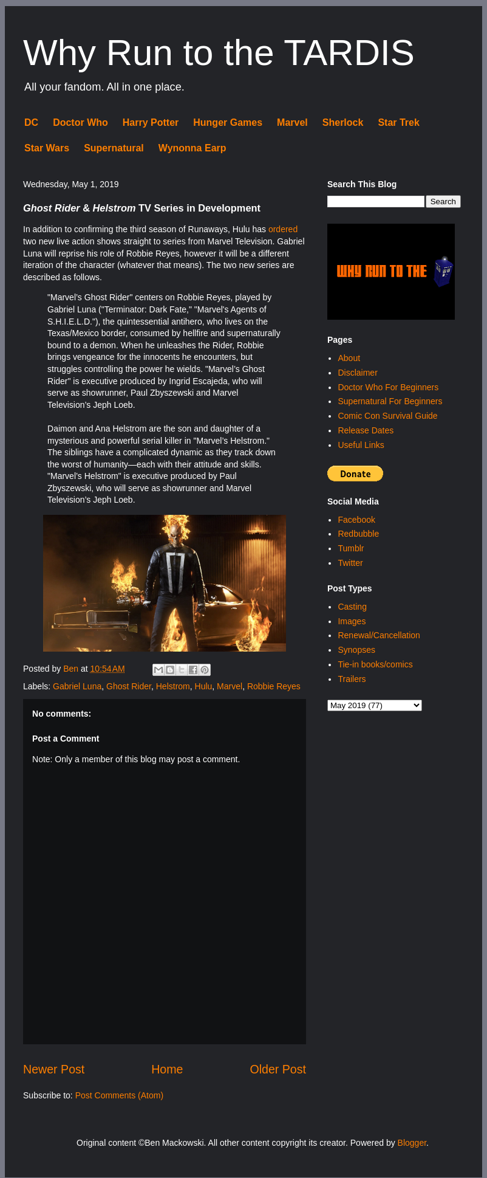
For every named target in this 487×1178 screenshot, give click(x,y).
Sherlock (343, 122)
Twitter (350, 563)
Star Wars (46, 148)
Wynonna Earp (192, 148)
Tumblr (351, 548)
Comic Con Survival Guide (387, 416)
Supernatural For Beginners (390, 401)
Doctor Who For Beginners (388, 387)
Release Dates (365, 430)
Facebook (356, 520)
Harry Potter (151, 122)
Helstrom (173, 686)
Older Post (278, 1069)
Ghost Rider (128, 686)
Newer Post (53, 1069)
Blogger (412, 1143)
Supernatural (114, 148)
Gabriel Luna (77, 686)
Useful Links (361, 445)
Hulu (204, 686)
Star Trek (398, 122)
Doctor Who (80, 122)
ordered (283, 229)
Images (352, 621)
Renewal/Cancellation (379, 635)
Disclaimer (357, 372)
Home (167, 1069)
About (349, 358)
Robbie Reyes (274, 686)
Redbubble (358, 534)
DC (31, 122)
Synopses (356, 650)
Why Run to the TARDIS (219, 52)
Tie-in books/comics (375, 664)
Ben (72, 668)
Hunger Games (227, 122)
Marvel (292, 122)
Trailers (352, 679)
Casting (352, 606)
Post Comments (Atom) (119, 1095)
